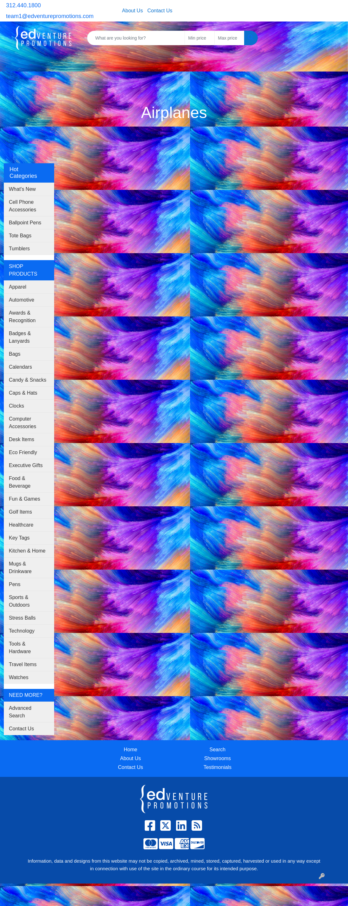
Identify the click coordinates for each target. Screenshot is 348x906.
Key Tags (19, 537)
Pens (14, 584)
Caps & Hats (23, 393)
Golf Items (20, 512)
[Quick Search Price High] (229, 38)
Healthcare (21, 525)
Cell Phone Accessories (22, 205)
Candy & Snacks (27, 380)
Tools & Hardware (20, 647)
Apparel (17, 287)
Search (218, 749)
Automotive (21, 300)
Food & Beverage (20, 482)
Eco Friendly (23, 452)
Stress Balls (22, 618)
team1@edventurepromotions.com (49, 16)
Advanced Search (20, 711)
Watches (18, 677)
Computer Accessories (22, 422)
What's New (22, 189)
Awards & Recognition (22, 316)
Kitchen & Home (27, 550)
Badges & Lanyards (20, 337)
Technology (22, 631)
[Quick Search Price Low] (200, 38)
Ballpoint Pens (25, 222)
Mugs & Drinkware (20, 567)
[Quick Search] (136, 38)
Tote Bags (20, 235)
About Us (132, 10)
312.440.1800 (23, 5)
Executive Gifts (26, 465)
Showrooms (217, 758)
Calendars (20, 367)
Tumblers (19, 248)
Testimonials (217, 767)
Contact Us (159, 10)
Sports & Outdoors (19, 601)
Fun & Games (24, 499)
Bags (14, 354)
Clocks (16, 406)
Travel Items (22, 664)
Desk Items (21, 439)
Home (130, 749)
